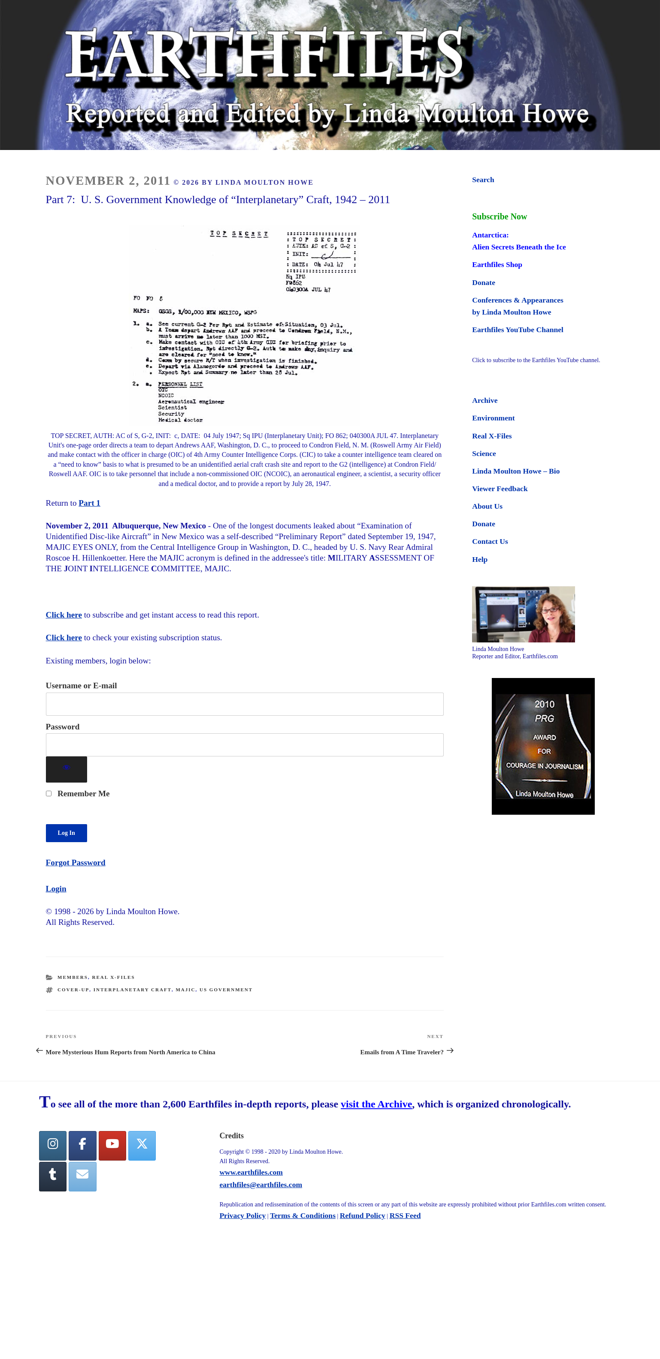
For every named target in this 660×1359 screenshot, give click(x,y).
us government (226, 989)
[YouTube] (112, 1146)
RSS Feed (405, 1215)
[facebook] (82, 1146)
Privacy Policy (242, 1215)
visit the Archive (376, 1104)
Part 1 (89, 502)
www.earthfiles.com (251, 1172)
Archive (484, 400)
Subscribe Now (499, 216)
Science (484, 453)
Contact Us (490, 541)
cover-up (73, 989)
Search (483, 179)
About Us (487, 506)
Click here (64, 614)
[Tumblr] (53, 1176)
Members (73, 977)
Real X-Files (113, 977)
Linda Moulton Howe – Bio (516, 471)
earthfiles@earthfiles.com (260, 1184)
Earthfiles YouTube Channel (517, 329)
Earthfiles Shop (497, 264)
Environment (493, 418)
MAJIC (185, 989)
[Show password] (67, 769)
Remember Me (78, 793)
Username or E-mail (81, 685)
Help (479, 559)
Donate (483, 282)
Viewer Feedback (499, 488)
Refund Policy (362, 1215)
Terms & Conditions (303, 1215)
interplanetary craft (133, 989)
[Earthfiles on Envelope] (82, 1176)
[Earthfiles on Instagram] (53, 1146)
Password (63, 726)
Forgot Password (76, 862)
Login (56, 888)
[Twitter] (142, 1146)
